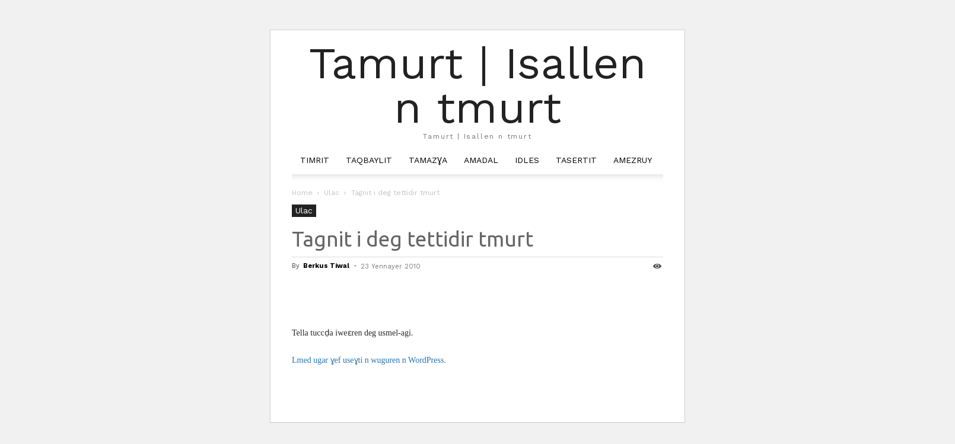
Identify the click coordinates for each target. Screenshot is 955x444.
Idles (527, 160)
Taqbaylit (369, 160)
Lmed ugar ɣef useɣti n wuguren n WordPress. (369, 360)
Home (302, 193)
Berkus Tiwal (326, 266)
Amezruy (632, 160)
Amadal (481, 160)
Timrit (314, 160)
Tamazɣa (428, 160)
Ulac (331, 193)
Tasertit (576, 160)
